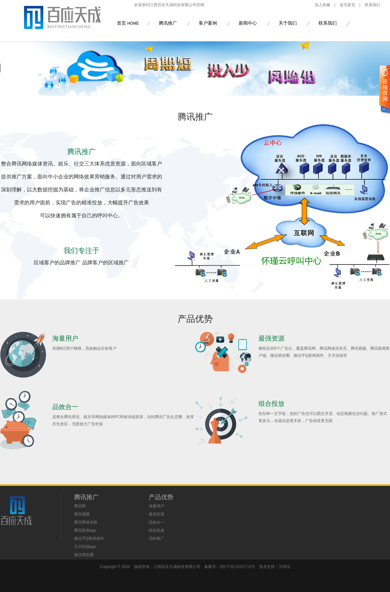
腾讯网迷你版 (85, 522)
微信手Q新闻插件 (89, 538)
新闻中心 (248, 23)
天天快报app (85, 546)
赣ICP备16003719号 (237, 566)
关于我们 (288, 23)
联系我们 (372, 5)
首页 (128, 23)
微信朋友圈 (84, 554)
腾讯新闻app (85, 530)
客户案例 (208, 23)
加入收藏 (322, 5)
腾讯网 (80, 506)
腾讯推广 (168, 23)
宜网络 (284, 566)
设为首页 (347, 5)
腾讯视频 (82, 514)
